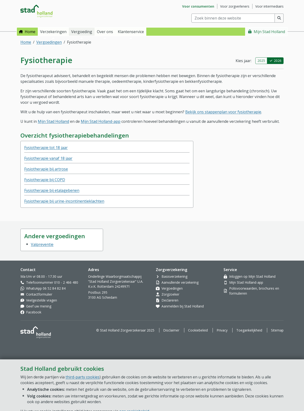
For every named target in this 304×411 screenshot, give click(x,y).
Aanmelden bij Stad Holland (183, 306)
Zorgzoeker (170, 294)
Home (30, 31)
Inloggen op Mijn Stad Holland (252, 276)
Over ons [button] (105, 31)
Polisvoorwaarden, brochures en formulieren (254, 291)
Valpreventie (42, 244)
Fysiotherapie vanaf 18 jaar (48, 158)
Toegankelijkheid (249, 330)
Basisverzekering (174, 276)
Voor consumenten (198, 6)
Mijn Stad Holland (269, 31)
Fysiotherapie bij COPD (44, 179)
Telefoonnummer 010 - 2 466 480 (52, 282)
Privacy (222, 330)
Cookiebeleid (198, 330)
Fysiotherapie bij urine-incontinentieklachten (64, 201)
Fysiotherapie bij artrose (46, 169)
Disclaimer (171, 330)
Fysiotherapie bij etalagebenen (51, 190)
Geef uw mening (38, 306)
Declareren (170, 300)
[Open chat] (281, 392)
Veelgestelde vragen (41, 300)
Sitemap (277, 330)
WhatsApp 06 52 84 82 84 (46, 288)
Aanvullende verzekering (180, 282)
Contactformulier (39, 294)
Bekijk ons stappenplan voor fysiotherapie (223, 111)
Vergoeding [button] (81, 31)
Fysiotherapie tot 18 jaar (46, 147)
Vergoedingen (49, 42)
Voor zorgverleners (234, 6)
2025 (261, 60)
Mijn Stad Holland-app (100, 121)
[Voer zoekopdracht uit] (279, 18)
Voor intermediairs (269, 6)
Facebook (33, 312)
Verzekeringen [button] (53, 31)
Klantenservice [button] (131, 31)
